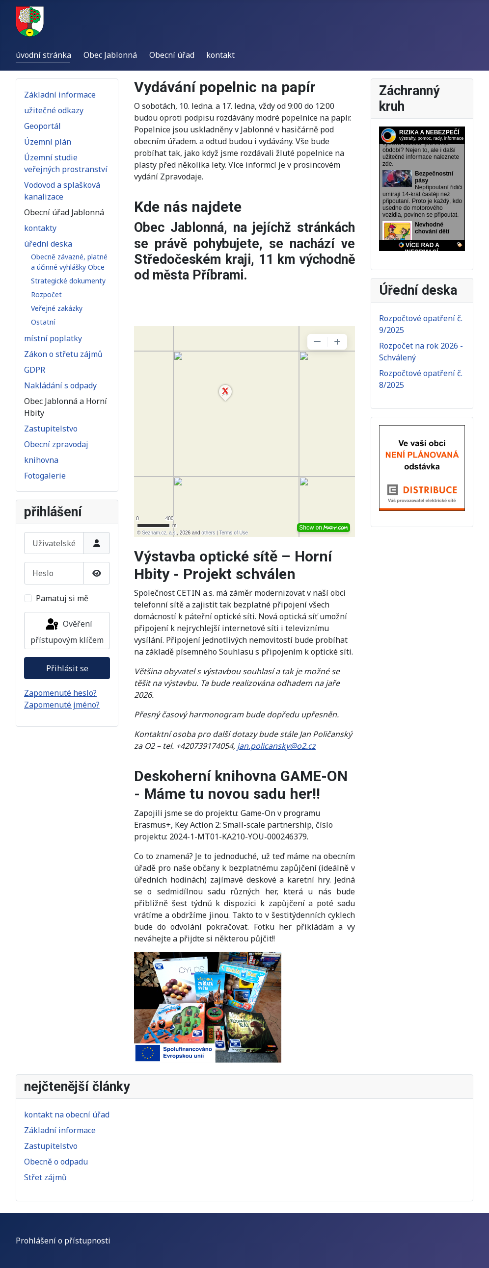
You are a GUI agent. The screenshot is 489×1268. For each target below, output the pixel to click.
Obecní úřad (171, 55)
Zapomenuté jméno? (62, 704)
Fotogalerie (45, 475)
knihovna (41, 460)
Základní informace (60, 94)
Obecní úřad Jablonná (64, 212)
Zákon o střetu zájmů (63, 354)
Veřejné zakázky (56, 308)
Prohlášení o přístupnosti (63, 1240)
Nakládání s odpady (60, 385)
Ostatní (43, 322)
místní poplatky (53, 338)
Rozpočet (46, 294)
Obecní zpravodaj (56, 444)
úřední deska (48, 243)
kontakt (220, 55)
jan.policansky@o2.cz (276, 745)
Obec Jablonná (110, 55)
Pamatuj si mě (62, 598)
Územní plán (47, 141)
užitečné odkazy (53, 110)
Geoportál (42, 126)
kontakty (40, 228)
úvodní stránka (43, 55)
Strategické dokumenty (68, 280)
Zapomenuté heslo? (60, 692)
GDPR (34, 369)
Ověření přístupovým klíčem (67, 631)
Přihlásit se (67, 668)
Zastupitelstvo (51, 428)
